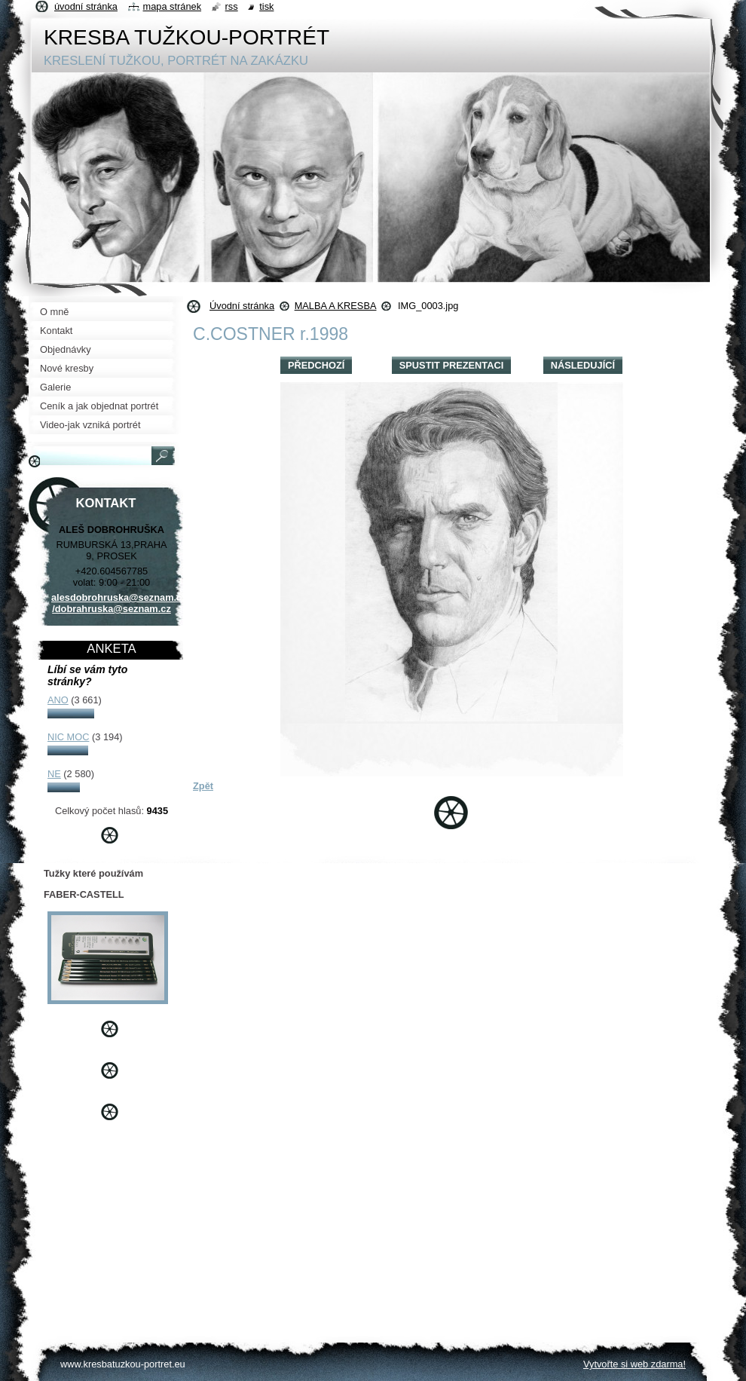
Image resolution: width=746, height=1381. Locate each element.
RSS (231, 6)
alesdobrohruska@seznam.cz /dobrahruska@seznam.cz (119, 603)
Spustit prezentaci (451, 365)
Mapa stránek (172, 6)
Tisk (266, 6)
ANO (58, 700)
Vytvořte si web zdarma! (634, 1364)
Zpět (203, 786)
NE (54, 773)
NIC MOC (68, 737)
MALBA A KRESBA (336, 305)
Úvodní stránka (241, 305)
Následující (583, 365)
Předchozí (316, 365)
